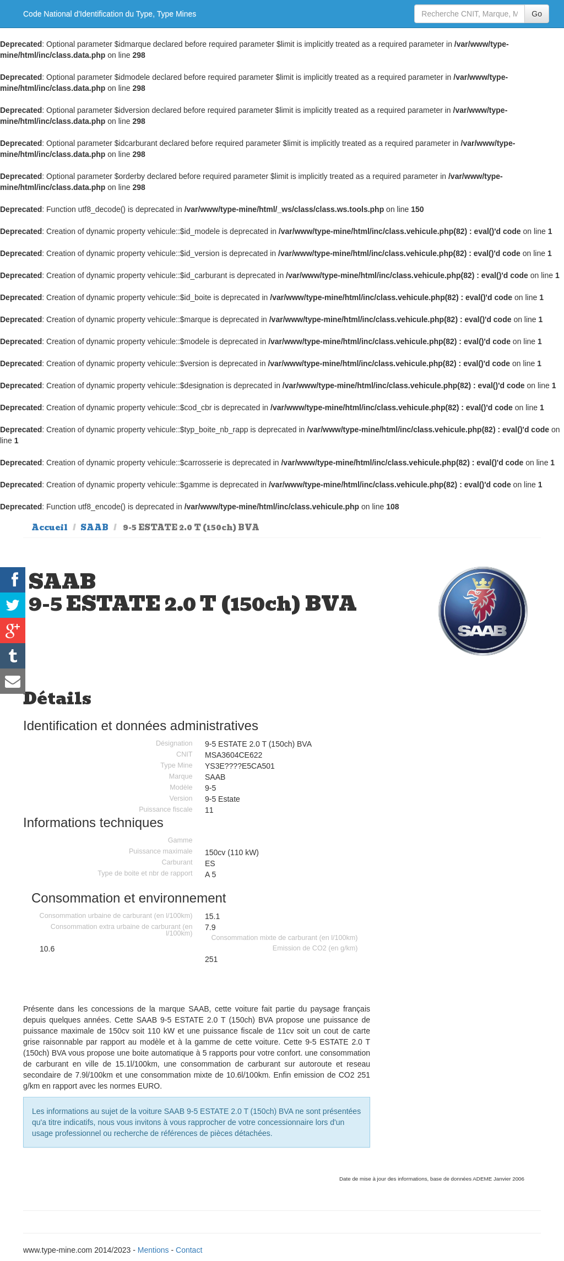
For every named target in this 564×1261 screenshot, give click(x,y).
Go (537, 13)
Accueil (49, 527)
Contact (189, 1250)
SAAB (94, 527)
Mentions (153, 1250)
